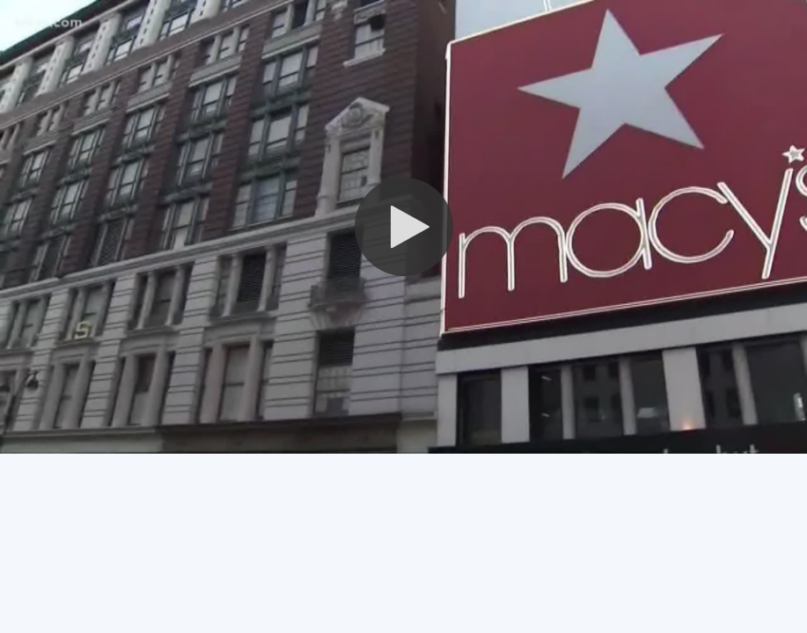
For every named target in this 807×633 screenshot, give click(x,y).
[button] (404, 227)
